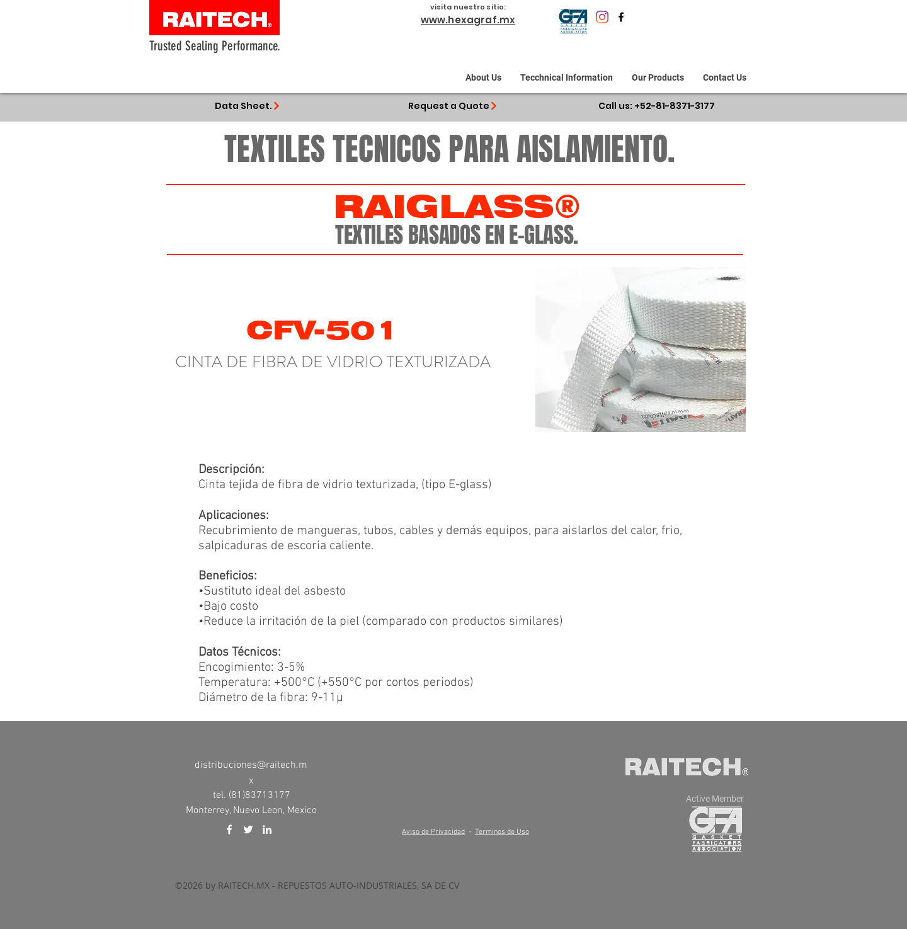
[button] (566, 77)
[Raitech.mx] (602, 17)
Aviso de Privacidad (433, 832)
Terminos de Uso (502, 832)
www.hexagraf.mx (468, 19)
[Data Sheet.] (247, 105)
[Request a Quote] (453, 105)
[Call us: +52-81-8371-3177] (656, 105)
